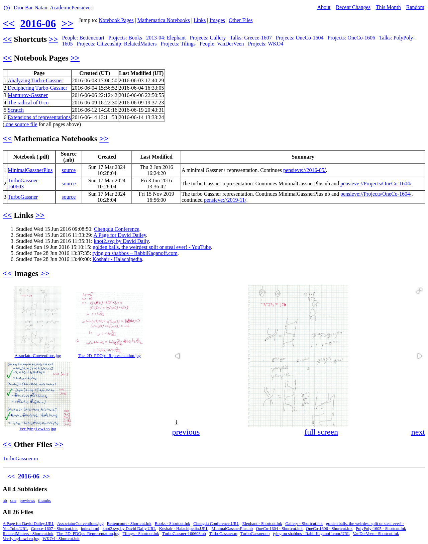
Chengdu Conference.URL (216, 523)
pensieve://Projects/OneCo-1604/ (375, 183)
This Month (388, 7)
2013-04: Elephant (166, 37)
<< (9, 23)
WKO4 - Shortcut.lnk (61, 538)
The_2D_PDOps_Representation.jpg (109, 355)
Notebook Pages (116, 20)
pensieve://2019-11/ (225, 200)
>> (67, 23)
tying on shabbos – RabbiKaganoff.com (134, 253)
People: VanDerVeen (222, 44)
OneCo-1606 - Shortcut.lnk (329, 528)
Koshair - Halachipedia (117, 259)
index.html (90, 528)
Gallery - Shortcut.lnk (304, 523)
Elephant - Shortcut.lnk (262, 523)
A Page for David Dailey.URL (28, 523)
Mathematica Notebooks (163, 20)
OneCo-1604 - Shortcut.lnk (279, 528)
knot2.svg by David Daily (121, 241)
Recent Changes (353, 7)
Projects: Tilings (177, 44)
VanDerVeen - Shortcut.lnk (376, 533)
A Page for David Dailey (120, 235)
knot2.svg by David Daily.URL (129, 528)
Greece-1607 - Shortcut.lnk (54, 528)
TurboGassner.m (20, 458)
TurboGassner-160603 (23, 183)
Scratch (16, 110)
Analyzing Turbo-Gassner (35, 80)
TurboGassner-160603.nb (184, 533)
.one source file (20, 124)
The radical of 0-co (28, 102)
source (69, 170)
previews (27, 500)
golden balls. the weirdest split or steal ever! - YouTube (152, 247)
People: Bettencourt (83, 37)
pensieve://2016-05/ (304, 170)
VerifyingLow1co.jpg (37, 429)
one (13, 500)
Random (415, 7)
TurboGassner (23, 197)
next (418, 432)
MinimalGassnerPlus (30, 170)
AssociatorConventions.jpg (38, 355)
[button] (419, 290)
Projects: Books (125, 37)
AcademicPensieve (70, 7)
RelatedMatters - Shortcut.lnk (28, 533)
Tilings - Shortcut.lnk (141, 533)
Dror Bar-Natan (30, 7)
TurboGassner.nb (255, 533)
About (323, 7)
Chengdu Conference (116, 229)
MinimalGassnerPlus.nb (231, 528)
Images (217, 20)
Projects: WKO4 (266, 44)
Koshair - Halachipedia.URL (183, 528)
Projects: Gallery (208, 37)
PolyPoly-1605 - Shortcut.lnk (381, 528)
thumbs (44, 500)
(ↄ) (7, 7)
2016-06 (38, 23)
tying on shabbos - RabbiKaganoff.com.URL (311, 533)
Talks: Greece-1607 (251, 37)
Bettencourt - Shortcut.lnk (129, 523)
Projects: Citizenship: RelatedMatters (116, 44)
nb (5, 500)
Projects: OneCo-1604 (300, 37)
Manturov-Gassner (28, 95)
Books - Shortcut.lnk (172, 523)
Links (200, 20)
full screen (321, 432)
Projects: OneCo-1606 (351, 37)
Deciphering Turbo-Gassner (37, 88)
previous (186, 432)
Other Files (241, 20)
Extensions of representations (39, 117)
